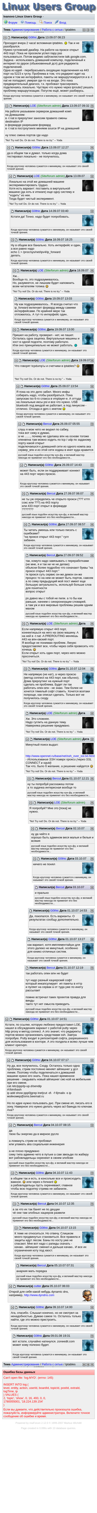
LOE (33, 105)
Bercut (47, 423)
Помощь (28, 22)
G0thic (32, 37)
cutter (37, 1286)
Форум (10, 22)
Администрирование (25, 29)
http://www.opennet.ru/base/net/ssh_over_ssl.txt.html (60, 756)
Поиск (45, 22)
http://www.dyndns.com (39, 1295)
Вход (60, 22)
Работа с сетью (52, 29)
